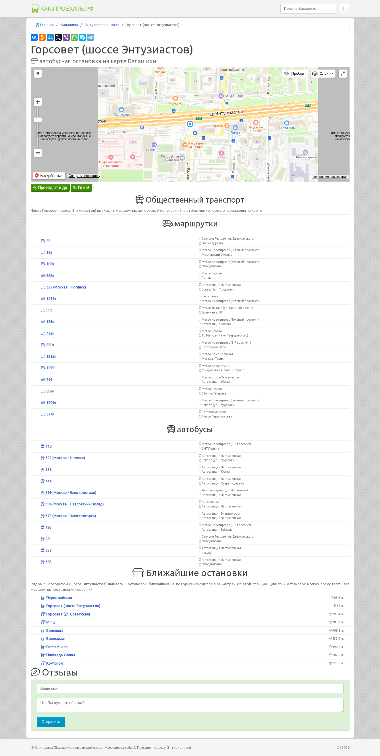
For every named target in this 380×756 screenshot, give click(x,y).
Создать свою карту (84, 176)
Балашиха (69, 25)
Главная (47, 25)
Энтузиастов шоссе (102, 25)
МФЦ (48, 622)
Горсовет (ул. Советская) (65, 614)
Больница (52, 630)
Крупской (52, 663)
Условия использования (329, 176)
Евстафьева (54, 647)
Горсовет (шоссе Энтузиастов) (70, 606)
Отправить (51, 722)
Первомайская (56, 598)
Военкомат (53, 638)
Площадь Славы (58, 655)
